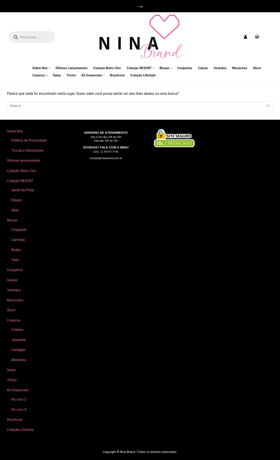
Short (11, 310)
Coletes (17, 330)
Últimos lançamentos (23, 160)
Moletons (18, 360)
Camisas (18, 240)
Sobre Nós (15, 131)
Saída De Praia (22, 190)
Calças (12, 280)
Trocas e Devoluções (27, 150)
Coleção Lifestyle (20, 430)
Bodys (16, 250)
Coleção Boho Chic (22, 171)
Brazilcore (15, 420)
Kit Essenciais (18, 390)
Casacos (14, 320)
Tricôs (12, 380)
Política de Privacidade (29, 140)
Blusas (12, 220)
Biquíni (16, 200)
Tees (15, 260)
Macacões (15, 300)
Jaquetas (18, 340)
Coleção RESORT (20, 181)
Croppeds (18, 230)
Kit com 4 (18, 409)
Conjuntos (15, 270)
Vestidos (14, 290)
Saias (11, 370)
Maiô (15, 210)
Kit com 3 (18, 399)
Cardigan (18, 350)
